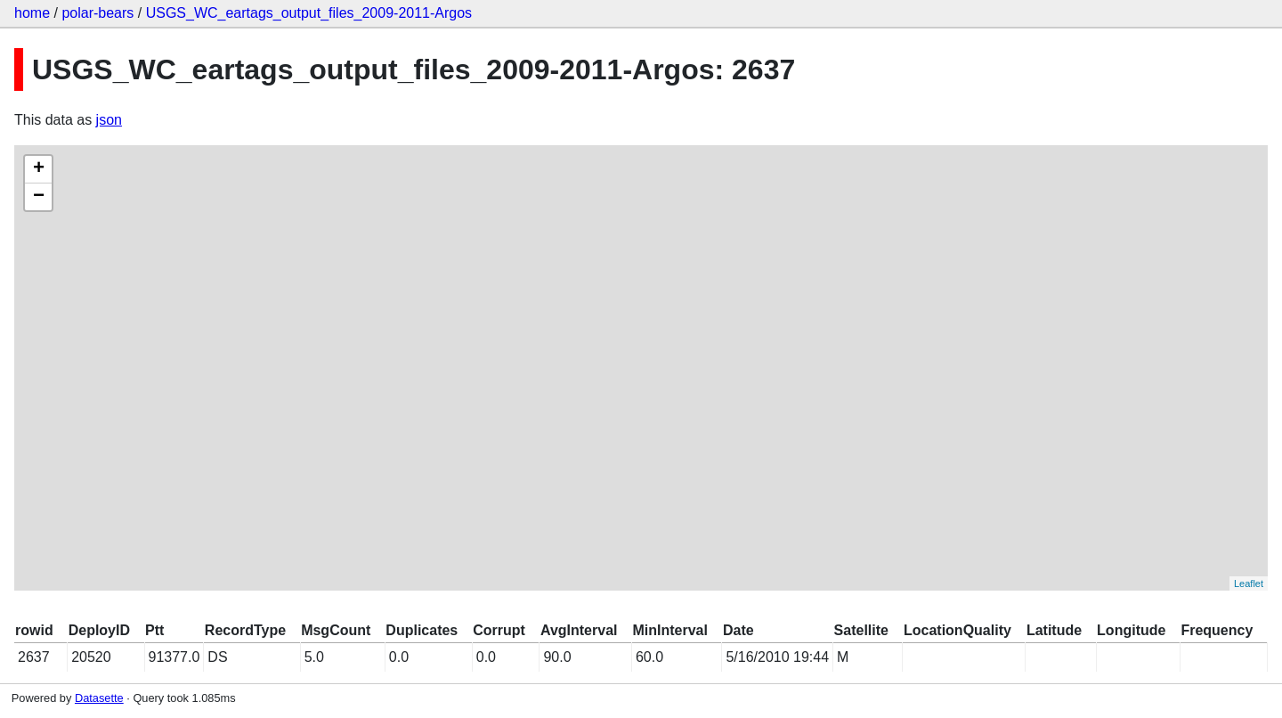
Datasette (99, 698)
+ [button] (39, 169)
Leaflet (1248, 583)
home (32, 12)
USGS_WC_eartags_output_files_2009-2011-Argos (309, 12)
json (109, 119)
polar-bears (97, 12)
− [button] (39, 197)
